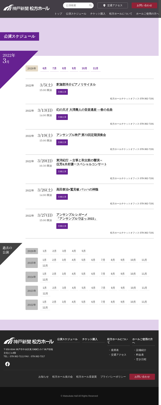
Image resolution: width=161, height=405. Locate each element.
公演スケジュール (76, 13)
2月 (54, 251)
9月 (74, 68)
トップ (58, 13)
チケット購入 (97, 13)
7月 (54, 68)
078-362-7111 (17, 356)
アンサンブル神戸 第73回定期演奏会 (81, 135)
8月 (64, 68)
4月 (74, 251)
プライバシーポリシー (113, 376)
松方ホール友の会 (62, 376)
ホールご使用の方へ (147, 13)
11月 (95, 68)
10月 (84, 68)
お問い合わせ (144, 5)
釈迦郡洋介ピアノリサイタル (76, 84)
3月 (64, 251)
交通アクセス (113, 5)
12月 (45, 265)
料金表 (140, 354)
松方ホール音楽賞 (86, 376)
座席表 (115, 350)
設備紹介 (141, 350)
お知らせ (43, 376)
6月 (45, 68)
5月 (84, 251)
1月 (45, 251)
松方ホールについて (120, 13)
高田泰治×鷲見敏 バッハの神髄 (77, 189)
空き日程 (141, 359)
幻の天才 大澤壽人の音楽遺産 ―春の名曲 (84, 109)
